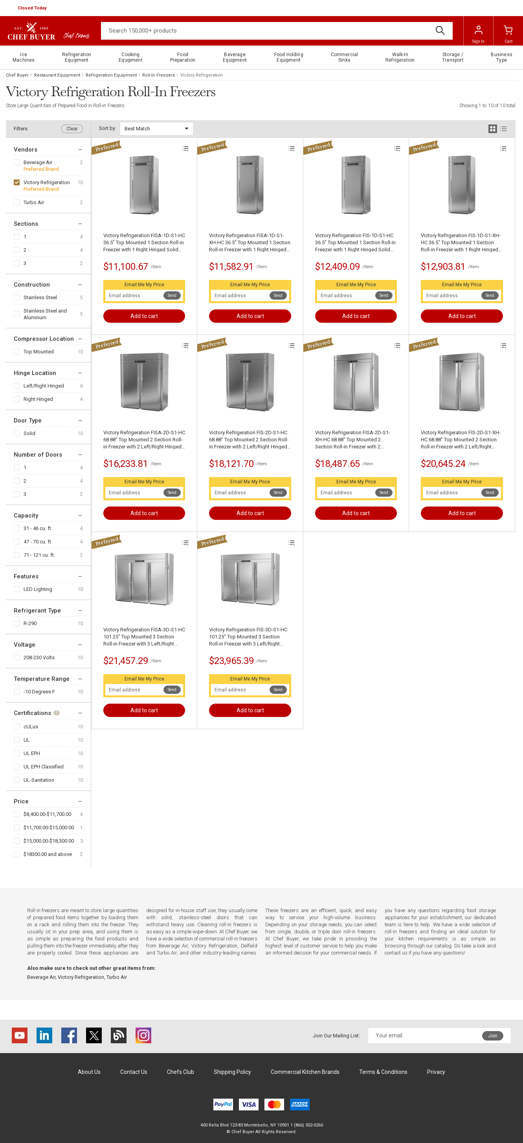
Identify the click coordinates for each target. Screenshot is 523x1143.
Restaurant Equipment (57, 75)
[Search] (277, 31)
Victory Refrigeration (47, 182)
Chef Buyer (17, 75)
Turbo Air (34, 202)
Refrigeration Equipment (111, 75)
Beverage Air (38, 162)
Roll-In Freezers (158, 75)
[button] (33, 8)
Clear (72, 129)
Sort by (107, 128)
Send (172, 295)
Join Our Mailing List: (336, 1036)
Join (492, 1036)
